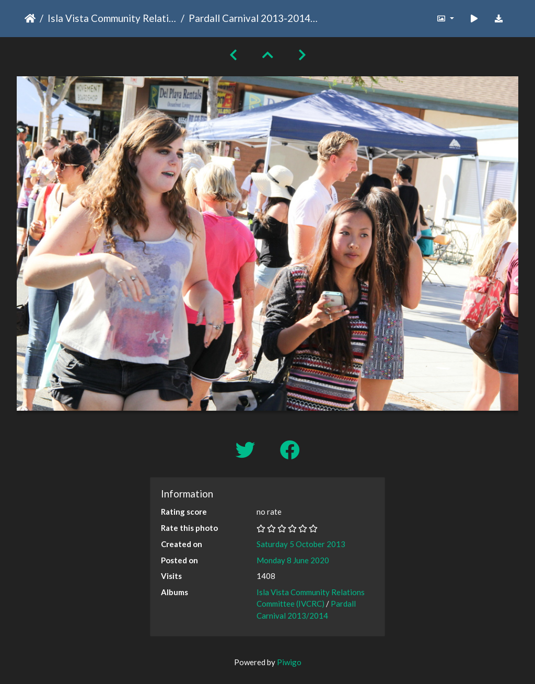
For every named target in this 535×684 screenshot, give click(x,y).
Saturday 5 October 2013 (301, 544)
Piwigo (289, 662)
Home (30, 18)
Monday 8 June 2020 (293, 560)
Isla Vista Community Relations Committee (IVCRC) (112, 18)
